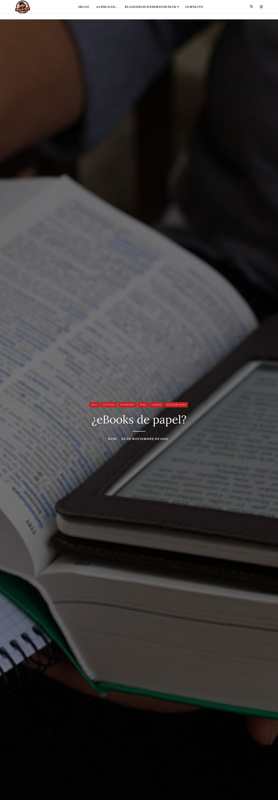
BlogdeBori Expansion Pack (150, 10)
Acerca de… (106, 10)
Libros (157, 405)
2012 (94, 405)
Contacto (194, 10)
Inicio (83, 10)
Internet (127, 405)
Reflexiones (176, 405)
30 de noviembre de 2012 (144, 439)
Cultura (108, 405)
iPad (143, 405)
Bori (112, 439)
